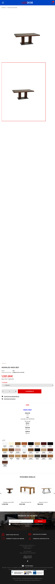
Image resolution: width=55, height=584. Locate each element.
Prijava (40, 521)
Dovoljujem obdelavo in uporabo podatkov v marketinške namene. (27, 525)
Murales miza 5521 (12, 7)
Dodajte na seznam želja (11, 396)
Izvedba (4, 382)
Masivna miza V (43, 497)
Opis (27, 405)
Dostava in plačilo (9, 399)
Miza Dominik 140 (26, 497)
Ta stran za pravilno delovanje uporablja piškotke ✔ (27, 580)
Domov (4, 7)
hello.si (41, 578)
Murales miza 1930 (8, 497)
